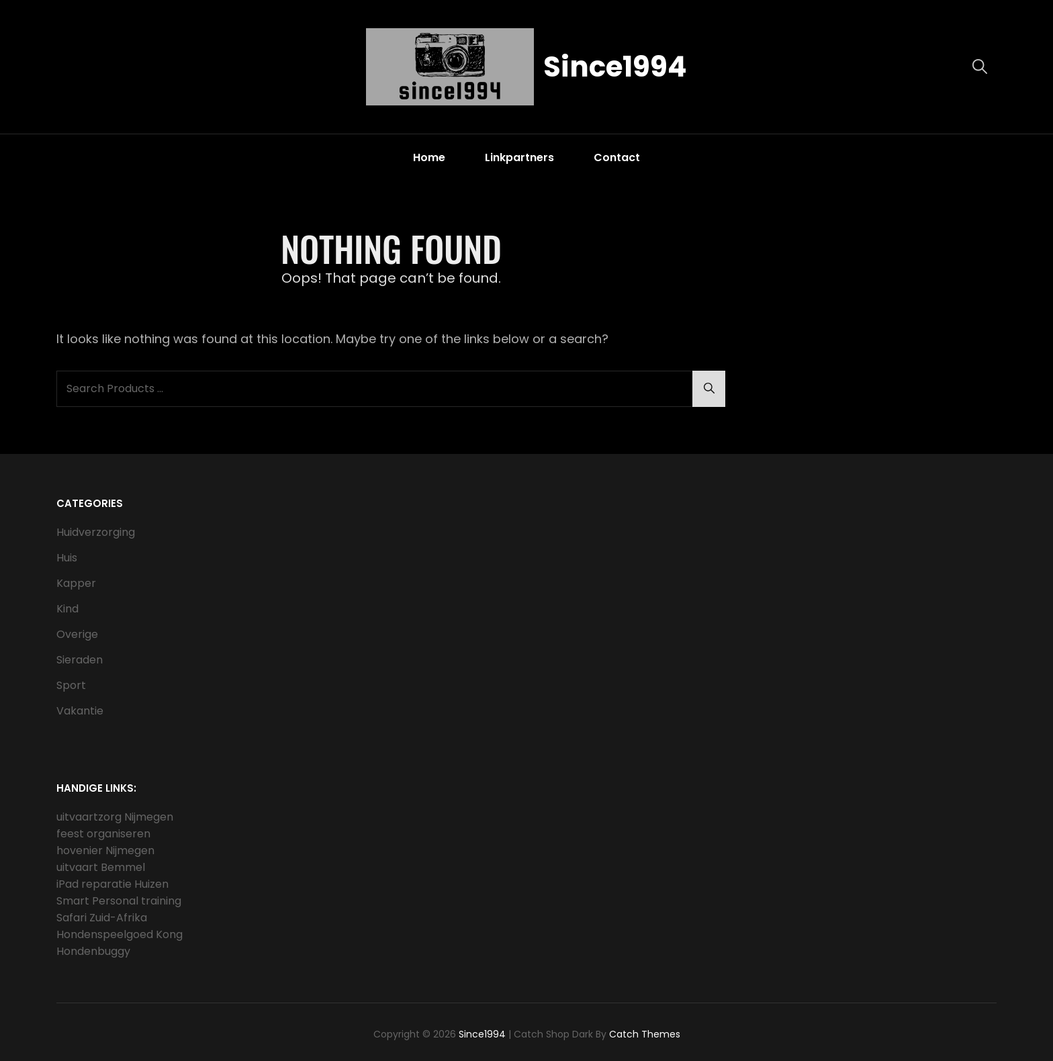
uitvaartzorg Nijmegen (114, 817)
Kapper (76, 583)
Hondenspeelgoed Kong (119, 934)
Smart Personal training (118, 901)
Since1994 (615, 67)
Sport (71, 685)
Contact (617, 157)
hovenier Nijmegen (105, 850)
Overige (77, 634)
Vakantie (79, 711)
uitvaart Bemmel (100, 867)
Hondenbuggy (93, 951)
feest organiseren (103, 833)
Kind (67, 608)
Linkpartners (519, 157)
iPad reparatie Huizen (112, 884)
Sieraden (79, 659)
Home (429, 157)
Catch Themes (644, 1034)
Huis (66, 557)
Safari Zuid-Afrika (101, 917)
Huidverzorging (95, 532)
